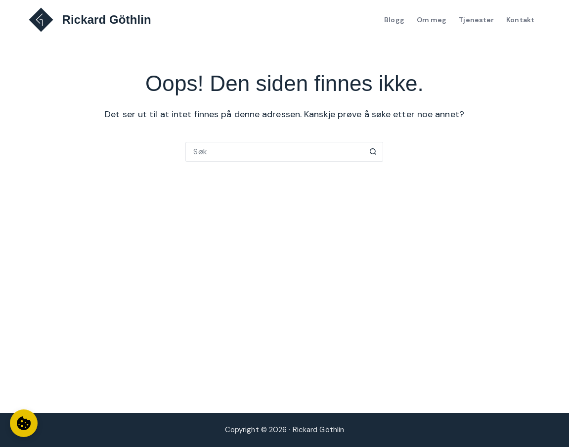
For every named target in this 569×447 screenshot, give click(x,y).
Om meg (432, 19)
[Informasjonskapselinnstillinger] (24, 423)
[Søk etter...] (274, 152)
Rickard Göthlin (106, 19)
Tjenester (476, 19)
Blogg (394, 19)
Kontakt (520, 19)
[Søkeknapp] (373, 152)
